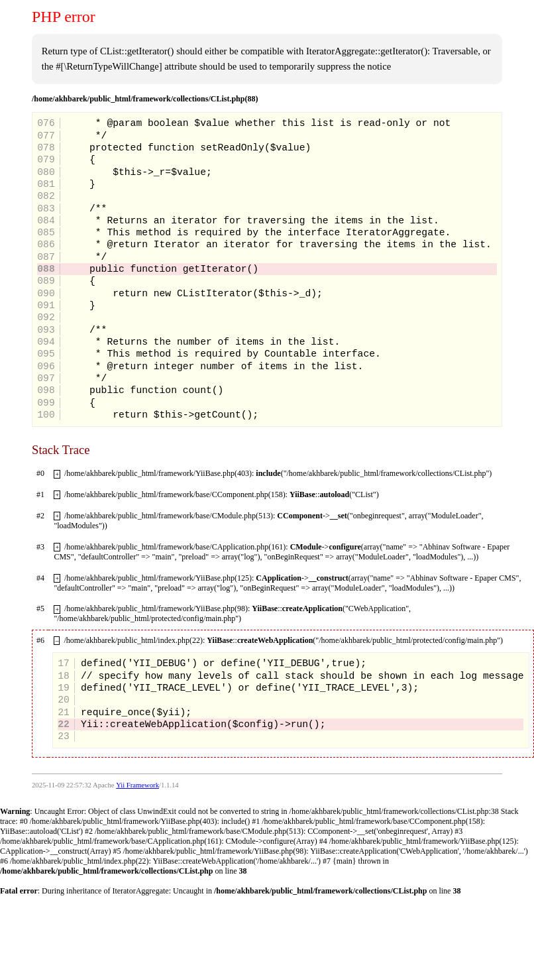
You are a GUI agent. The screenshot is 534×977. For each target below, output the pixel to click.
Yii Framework (137, 785)
